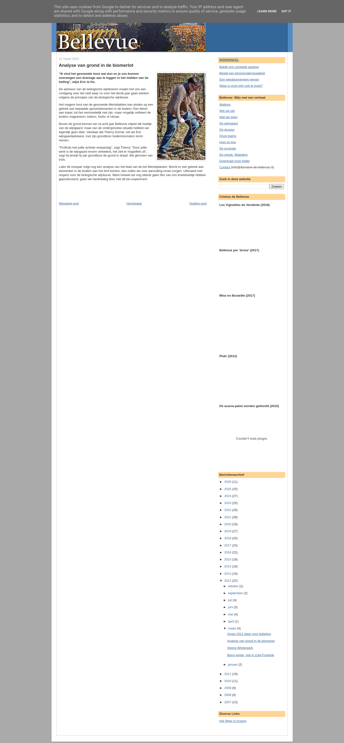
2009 (228, 688)
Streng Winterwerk (240, 648)
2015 (228, 559)
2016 (228, 552)
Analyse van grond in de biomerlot (96, 65)
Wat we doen (228, 117)
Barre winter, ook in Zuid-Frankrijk (250, 655)
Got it (286, 11)
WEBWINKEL (229, 60)
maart (232, 628)
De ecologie (227, 148)
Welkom (225, 104)
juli (230, 600)
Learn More (267, 11)
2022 (228, 510)
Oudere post (198, 203)
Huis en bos (227, 142)
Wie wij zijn (227, 111)
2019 (228, 531)
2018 (228, 538)
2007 (228, 702)
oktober (233, 586)
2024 (228, 496)
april (231, 621)
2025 (228, 489)
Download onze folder (234, 161)
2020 (228, 524)
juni (231, 607)
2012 (228, 580)
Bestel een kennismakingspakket (242, 73)
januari (233, 664)
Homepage (134, 203)
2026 (228, 482)
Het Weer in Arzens (232, 721)
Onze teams (227, 136)
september (236, 593)
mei (231, 614)
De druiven (227, 129)
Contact (224, 167)
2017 (228, 545)
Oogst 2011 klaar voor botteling (249, 634)
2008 (228, 695)
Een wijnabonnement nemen (239, 79)
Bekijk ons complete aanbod (239, 67)
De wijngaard (228, 123)
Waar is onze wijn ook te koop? (241, 86)
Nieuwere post (69, 203)
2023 (228, 503)
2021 (228, 517)
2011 (228, 674)
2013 (228, 573)
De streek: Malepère (233, 155)
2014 (228, 566)
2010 (228, 681)
